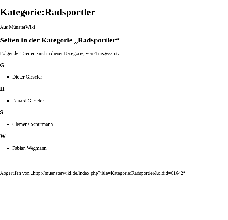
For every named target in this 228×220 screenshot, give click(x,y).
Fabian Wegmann (29, 148)
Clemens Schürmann (32, 124)
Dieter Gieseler (27, 76)
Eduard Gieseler (28, 100)
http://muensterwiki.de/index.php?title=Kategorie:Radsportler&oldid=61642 (108, 173)
